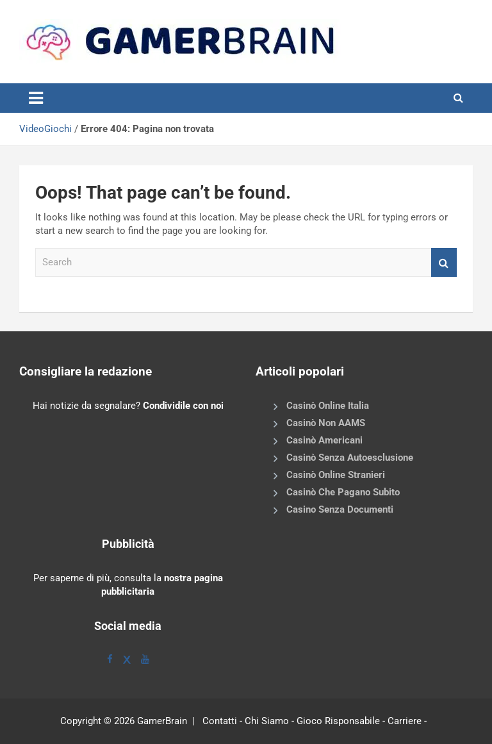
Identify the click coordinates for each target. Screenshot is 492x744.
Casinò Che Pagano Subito (343, 492)
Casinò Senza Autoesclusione (349, 457)
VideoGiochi (45, 129)
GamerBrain (162, 721)
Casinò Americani (324, 440)
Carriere (405, 721)
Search (444, 262)
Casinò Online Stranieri (335, 475)
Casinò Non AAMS (325, 423)
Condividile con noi (183, 405)
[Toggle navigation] (36, 98)
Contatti (219, 721)
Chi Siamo (267, 721)
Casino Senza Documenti (339, 509)
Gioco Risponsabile (338, 721)
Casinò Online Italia (327, 405)
